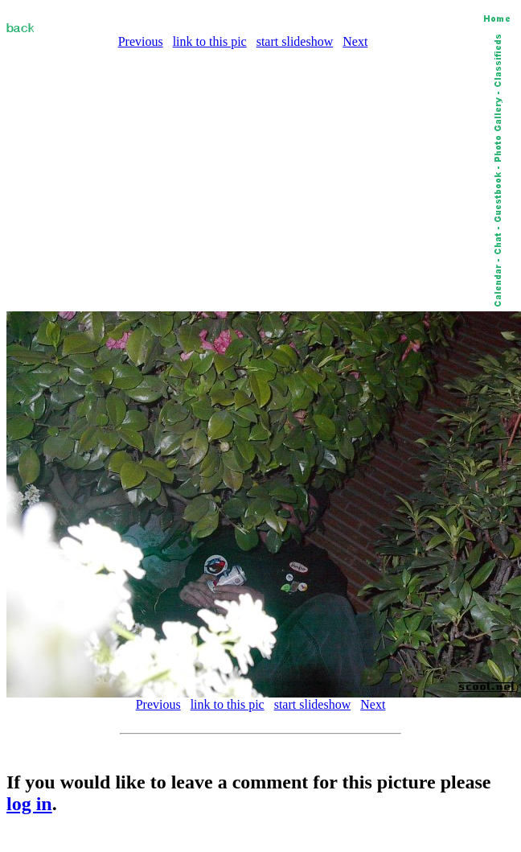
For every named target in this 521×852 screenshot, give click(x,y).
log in (29, 803)
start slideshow (295, 41)
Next (355, 41)
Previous (140, 41)
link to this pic (210, 41)
